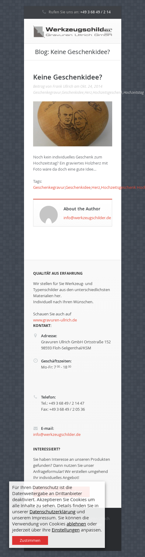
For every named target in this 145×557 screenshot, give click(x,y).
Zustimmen (30, 540)
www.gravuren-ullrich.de (55, 320)
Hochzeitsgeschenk (108, 92)
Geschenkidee (73, 92)
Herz (88, 92)
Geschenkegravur (47, 92)
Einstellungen (66, 530)
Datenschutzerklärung (52, 512)
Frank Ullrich (63, 86)
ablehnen (76, 524)
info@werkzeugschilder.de (87, 217)
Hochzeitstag (133, 92)
